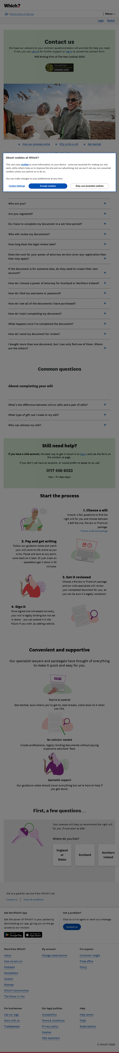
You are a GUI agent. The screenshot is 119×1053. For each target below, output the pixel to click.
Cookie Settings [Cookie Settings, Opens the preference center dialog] (17, 186)
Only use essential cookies (90, 186)
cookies (25, 164)
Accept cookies (48, 186)
